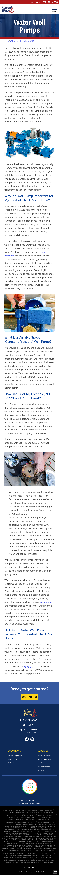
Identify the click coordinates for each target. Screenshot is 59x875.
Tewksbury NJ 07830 (41, 853)
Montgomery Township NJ (48, 841)
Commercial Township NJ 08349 (29, 817)
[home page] (8, 9)
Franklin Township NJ (49, 824)
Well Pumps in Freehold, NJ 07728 (22, 41)
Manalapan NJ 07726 (50, 836)
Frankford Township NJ (22, 824)
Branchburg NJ (19, 814)
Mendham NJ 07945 (21, 840)
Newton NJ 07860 (50, 845)
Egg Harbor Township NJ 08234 (43, 821)
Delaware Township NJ (15, 819)
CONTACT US (29, 697)
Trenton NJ (9, 855)
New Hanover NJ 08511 (37, 845)
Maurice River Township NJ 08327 (47, 838)
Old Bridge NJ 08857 (22, 847)
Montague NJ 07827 (34, 841)
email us (28, 666)
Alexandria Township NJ (46, 809)
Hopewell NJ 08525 (20, 831)
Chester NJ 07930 (25, 815)
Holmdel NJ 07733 (49, 829)
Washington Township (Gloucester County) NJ (16, 860)
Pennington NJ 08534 (47, 847)
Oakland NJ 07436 (11, 847)
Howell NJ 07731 (31, 831)
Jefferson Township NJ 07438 (25, 833)
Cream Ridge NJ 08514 (44, 817)
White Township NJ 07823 (13, 862)
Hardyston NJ (46, 828)
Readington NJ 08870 (15, 850)
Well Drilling (42, 770)
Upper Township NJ (47, 855)
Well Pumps (42, 763)
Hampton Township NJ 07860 (27, 828)
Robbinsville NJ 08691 (39, 850)
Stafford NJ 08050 (18, 853)
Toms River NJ (52, 853)
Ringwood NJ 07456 (26, 850)
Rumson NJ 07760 (51, 850)
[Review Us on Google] (29, 794)
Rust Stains (12, 759)
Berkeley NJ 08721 (10, 812)
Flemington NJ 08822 (9, 824)
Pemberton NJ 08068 (34, 847)
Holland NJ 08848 (39, 829)
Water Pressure (14, 763)
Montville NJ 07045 (12, 843)
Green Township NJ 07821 (34, 826)
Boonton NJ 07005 (49, 812)
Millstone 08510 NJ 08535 (11, 841)
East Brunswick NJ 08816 (13, 821)
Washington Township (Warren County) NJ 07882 (42, 859)
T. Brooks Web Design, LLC (35, 872)
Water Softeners (44, 756)
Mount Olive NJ (35, 843)
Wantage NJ (41, 857)
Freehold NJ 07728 (9, 826)
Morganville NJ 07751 (24, 843)
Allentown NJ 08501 (8, 810)
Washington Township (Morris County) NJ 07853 (15, 859)
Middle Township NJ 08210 (35, 840)
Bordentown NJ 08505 (8, 814)
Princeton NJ (41, 848)
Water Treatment (44, 759)
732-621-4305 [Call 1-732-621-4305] (50, 2)
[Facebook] (27, 740)
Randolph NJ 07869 (50, 848)
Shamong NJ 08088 (11, 852)
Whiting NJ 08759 (25, 862)
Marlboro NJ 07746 (32, 838)
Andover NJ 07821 (26, 810)
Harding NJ (39, 828)
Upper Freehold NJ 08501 (34, 855)
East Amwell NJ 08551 (44, 819)
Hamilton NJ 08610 (13, 828)
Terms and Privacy (29, 867)
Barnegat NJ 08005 (37, 810)
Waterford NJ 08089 (35, 860)
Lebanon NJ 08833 (47, 834)
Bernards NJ (19, 812)
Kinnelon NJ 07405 (47, 833)
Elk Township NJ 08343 (10, 822)
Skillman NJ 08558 (22, 852)
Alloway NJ (18, 810)
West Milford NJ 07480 (48, 860)
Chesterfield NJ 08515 (13, 815)
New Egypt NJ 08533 (24, 845)
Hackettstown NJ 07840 (48, 826)
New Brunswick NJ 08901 (11, 845)
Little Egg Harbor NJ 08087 (10, 836)
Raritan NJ (5, 850)
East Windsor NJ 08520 (27, 821)
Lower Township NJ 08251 (25, 836)
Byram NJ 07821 (41, 814)
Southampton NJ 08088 (34, 852)
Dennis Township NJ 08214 (29, 819)
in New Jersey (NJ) (18, 809)
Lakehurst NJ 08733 (23, 834)
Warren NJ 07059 (50, 857)
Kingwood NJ (37, 833)
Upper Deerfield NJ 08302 (19, 855)
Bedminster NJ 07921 (50, 810)
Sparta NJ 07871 (7, 853)
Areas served (8, 809)
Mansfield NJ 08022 (20, 838)
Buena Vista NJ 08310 (30, 814)
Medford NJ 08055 (11, 840)
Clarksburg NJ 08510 (36, 815)
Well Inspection (44, 766)
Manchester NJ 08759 (8, 838)
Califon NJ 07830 (51, 814)
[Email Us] (32, 740)
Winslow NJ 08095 (36, 862)
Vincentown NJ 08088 (20, 857)
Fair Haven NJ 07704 (36, 822)
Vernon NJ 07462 (9, 857)
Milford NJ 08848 (48, 840)
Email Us (30, 725)
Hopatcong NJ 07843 (9, 831)
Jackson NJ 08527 (11, 833)
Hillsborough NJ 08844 (27, 829)
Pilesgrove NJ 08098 (8, 848)
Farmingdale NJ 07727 (49, 822)
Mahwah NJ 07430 (38, 836)
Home (6, 41)
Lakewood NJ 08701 (35, 834)
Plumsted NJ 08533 (31, 848)
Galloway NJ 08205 (20, 826)
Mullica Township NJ (45, 843)
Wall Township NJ (32, 857)
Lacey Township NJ (12, 834)
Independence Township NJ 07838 (46, 831)
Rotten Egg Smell (15, 756)
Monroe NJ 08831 (23, 841)
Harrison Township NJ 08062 (12, 829)
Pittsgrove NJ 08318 (19, 848)
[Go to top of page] (55, 872)
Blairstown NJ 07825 (37, 812)
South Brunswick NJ (47, 852)
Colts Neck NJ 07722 (13, 817)
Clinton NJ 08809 (47, 815)
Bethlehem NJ (27, 812)
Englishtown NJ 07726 (23, 822)
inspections (46, 602)
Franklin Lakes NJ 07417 (36, 824)
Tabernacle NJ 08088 (29, 853)
